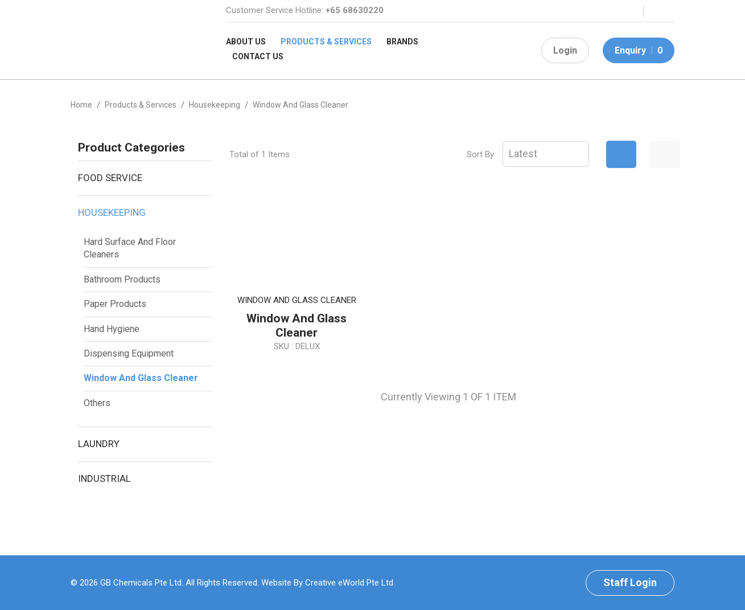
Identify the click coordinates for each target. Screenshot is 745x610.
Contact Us (257, 56)
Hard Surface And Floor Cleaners (130, 248)
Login (565, 50)
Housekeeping (112, 212)
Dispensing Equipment (129, 353)
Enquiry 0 (638, 50)
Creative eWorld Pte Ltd (349, 583)
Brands (402, 41)
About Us (246, 41)
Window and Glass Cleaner (141, 377)
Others (97, 403)
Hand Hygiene (111, 329)
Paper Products (115, 303)
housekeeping (214, 104)
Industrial (104, 478)
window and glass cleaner (300, 104)
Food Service (110, 177)
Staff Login (630, 582)
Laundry (99, 443)
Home (81, 104)
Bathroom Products (122, 279)
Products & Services (326, 41)
